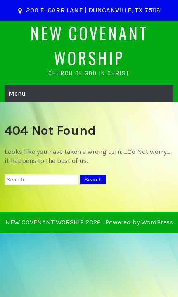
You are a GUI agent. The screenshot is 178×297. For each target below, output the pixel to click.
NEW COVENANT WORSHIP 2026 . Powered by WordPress (89, 222)
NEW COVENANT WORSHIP (89, 45)
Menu (17, 93)
